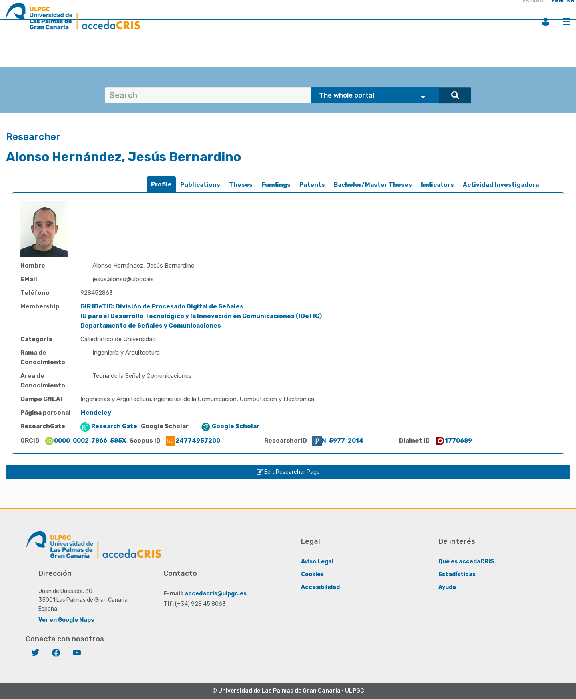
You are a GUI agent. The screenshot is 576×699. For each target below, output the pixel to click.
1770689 (453, 440)
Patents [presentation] (312, 184)
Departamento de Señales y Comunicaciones (150, 325)
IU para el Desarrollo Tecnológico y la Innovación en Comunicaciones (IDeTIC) (201, 316)
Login (545, 21)
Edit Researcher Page (288, 472)
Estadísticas (457, 574)
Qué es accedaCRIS (466, 561)
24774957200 (193, 440)
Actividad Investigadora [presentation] (501, 184)
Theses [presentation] (241, 184)
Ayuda (447, 586)
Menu (566, 21)
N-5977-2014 (337, 440)
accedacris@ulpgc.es (216, 593)
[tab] (161, 184)
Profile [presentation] (161, 184)
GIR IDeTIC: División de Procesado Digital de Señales (161, 306)
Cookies (312, 574)
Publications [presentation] (200, 184)
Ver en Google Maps (66, 619)
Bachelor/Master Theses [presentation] (373, 184)
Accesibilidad (320, 586)
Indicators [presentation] (437, 184)
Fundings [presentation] (276, 184)
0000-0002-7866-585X (85, 440)
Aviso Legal (317, 561)
